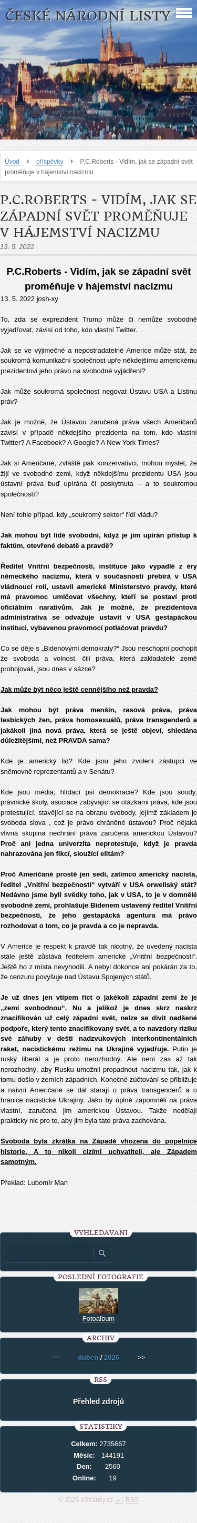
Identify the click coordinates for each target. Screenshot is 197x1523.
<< (56, 1357)
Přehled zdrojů (98, 1401)
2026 (111, 1357)
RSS (132, 1500)
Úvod (12, 161)
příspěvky (49, 161)
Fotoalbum (98, 1318)
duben (88, 1357)
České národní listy (88, 16)
